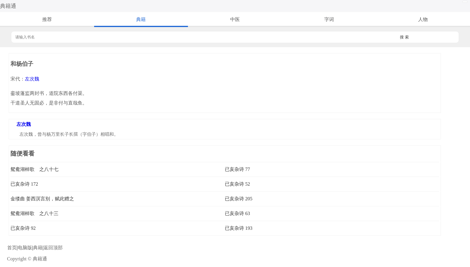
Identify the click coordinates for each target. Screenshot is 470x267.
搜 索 (404, 37)
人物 (423, 19)
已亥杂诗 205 (238, 198)
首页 (12, 247)
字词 (329, 19)
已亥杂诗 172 (24, 184)
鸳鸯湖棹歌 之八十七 (34, 169)
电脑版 (25, 247)
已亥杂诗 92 (23, 228)
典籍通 (8, 6)
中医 (235, 19)
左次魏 (32, 78)
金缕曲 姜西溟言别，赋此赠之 (42, 198)
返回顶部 (53, 247)
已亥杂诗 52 (237, 184)
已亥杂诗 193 (238, 228)
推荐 (47, 19)
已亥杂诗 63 (237, 213)
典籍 (141, 19)
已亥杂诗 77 (237, 169)
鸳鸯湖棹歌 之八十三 (34, 213)
